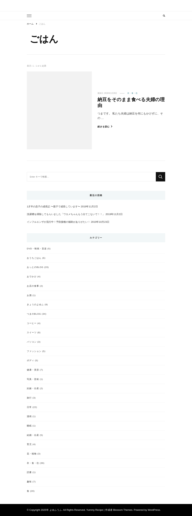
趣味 (29, 481)
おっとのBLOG (35, 267)
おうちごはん (34, 258)
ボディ (30, 360)
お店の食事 (33, 286)
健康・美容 (33, 370)
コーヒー (32, 323)
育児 (29, 444)
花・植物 (32, 453)
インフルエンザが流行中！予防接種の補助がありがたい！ (58, 221)
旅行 (29, 397)
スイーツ (32, 332)
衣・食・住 (132, 93)
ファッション (34, 351)
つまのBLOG (34, 314)
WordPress (154, 509)
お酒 (29, 295)
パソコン (32, 342)
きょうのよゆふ (35, 304)
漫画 (29, 416)
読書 (29, 472)
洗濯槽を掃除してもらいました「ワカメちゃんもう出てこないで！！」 (66, 214)
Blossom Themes (122, 509)
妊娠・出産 (33, 388)
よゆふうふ (56, 509)
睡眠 (29, 425)
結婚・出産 (33, 435)
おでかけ (32, 276)
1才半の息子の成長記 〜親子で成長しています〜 (53, 206)
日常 (29, 407)
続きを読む (105, 126)
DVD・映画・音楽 (37, 248)
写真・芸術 (33, 379)
